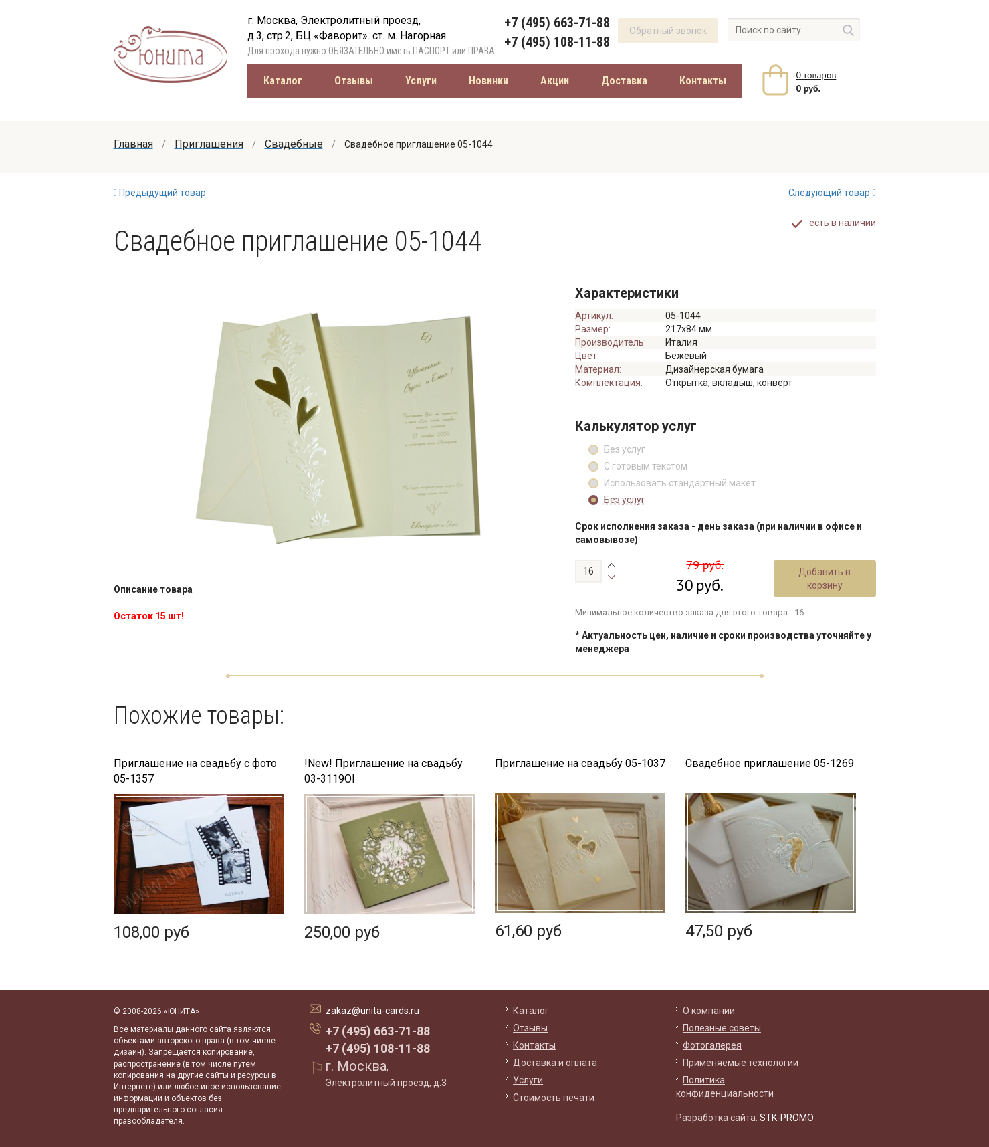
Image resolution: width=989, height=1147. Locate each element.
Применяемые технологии (740, 1062)
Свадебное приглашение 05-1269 (769, 763)
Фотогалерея (712, 1045)
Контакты (702, 80)
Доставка (624, 80)
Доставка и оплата (555, 1062)
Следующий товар (831, 192)
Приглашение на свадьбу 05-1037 (580, 763)
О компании (709, 1010)
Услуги (421, 80)
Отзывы (353, 80)
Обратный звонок (668, 30)
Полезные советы (722, 1028)
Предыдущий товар (160, 192)
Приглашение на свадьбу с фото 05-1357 (195, 771)
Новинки (488, 80)
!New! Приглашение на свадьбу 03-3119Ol (383, 771)
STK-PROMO (787, 1117)
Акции (554, 80)
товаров (816, 75)
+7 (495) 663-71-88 (557, 23)
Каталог (282, 80)
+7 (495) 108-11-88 (557, 42)
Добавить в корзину (824, 578)
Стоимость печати (553, 1097)
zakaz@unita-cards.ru (372, 1010)
